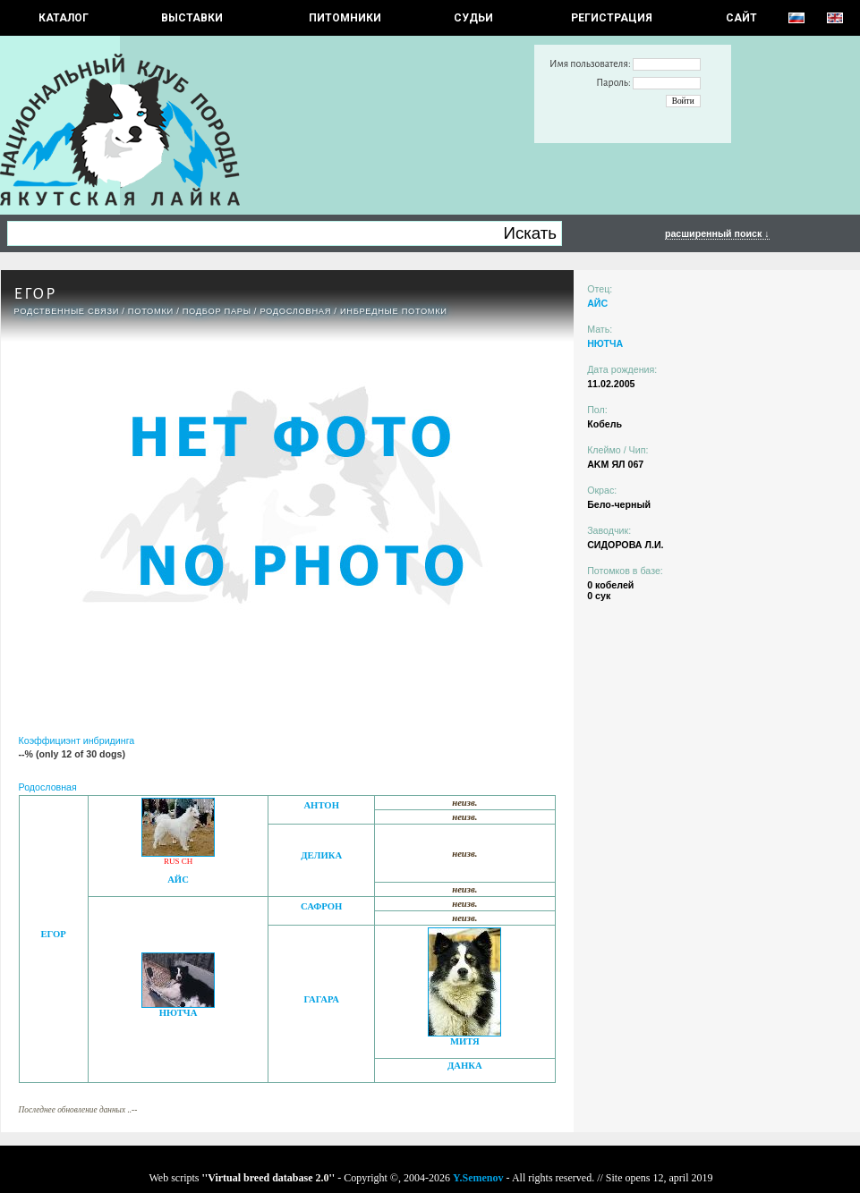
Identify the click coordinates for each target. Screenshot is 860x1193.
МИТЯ (465, 1041)
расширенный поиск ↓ (717, 233)
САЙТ (741, 18)
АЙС (178, 879)
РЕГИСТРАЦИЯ (611, 18)
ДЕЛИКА (321, 855)
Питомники (345, 18)
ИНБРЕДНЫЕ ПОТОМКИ (393, 311)
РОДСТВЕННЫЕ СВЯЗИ (67, 311)
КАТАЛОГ (63, 18)
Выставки (192, 18)
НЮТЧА (178, 1013)
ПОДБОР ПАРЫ (217, 311)
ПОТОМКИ (151, 311)
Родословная (295, 311)
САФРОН (321, 906)
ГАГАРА (320, 999)
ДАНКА (464, 1065)
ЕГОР (52, 934)
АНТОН (321, 805)
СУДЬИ (473, 18)
